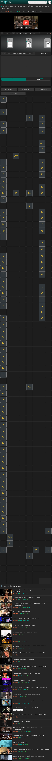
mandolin (19, 53)
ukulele (14, 53)
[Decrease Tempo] (2, 33)
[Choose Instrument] (34, 53)
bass (30, 53)
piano (9, 53)
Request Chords (18, 710)
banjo (24, 53)
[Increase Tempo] (13, 33)
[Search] (45, 2)
